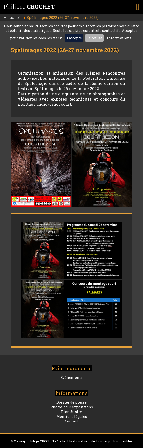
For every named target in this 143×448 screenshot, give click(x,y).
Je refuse (94, 38)
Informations (119, 38)
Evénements (71, 377)
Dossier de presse (71, 402)
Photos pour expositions (71, 407)
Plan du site (71, 411)
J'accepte (74, 38)
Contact (71, 421)
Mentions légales (71, 416)
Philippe (29, 6)
